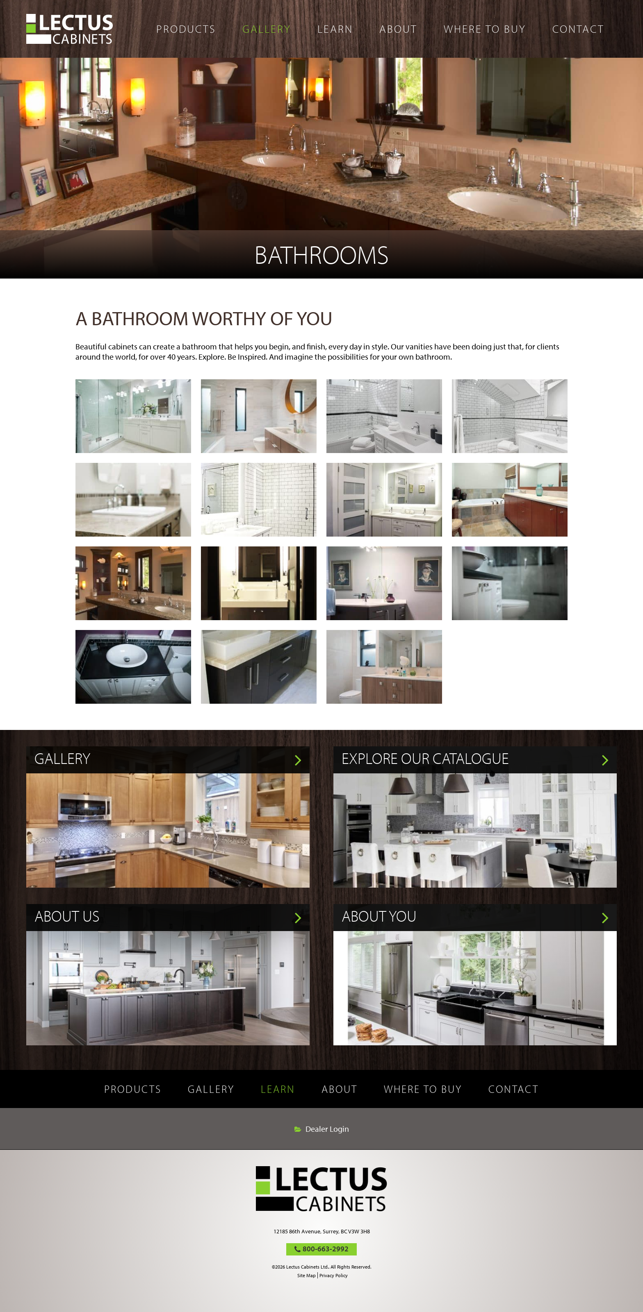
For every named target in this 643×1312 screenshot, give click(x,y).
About (398, 29)
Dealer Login (327, 1129)
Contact (578, 29)
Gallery (266, 29)
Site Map (306, 1275)
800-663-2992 (326, 1248)
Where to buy (485, 29)
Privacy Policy (333, 1275)
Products (186, 29)
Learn (335, 29)
